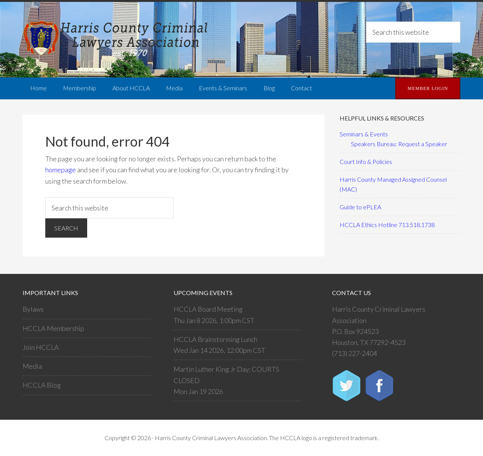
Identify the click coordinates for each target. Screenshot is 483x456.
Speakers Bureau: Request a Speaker (399, 143)
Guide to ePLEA (360, 206)
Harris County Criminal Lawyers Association (117, 40)
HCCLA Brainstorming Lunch (215, 339)
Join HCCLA (41, 347)
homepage (60, 169)
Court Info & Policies (366, 161)
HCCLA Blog (42, 385)
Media (32, 366)
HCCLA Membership (53, 328)
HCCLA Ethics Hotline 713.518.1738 (387, 224)
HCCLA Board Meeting (208, 309)
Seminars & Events (364, 134)
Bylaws (33, 309)
